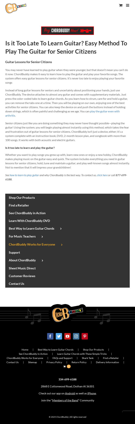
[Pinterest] (85, 336)
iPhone (91, 393)
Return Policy (79, 362)
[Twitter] (59, 336)
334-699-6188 (67, 379)
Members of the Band (65, 400)
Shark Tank (88, 358)
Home (25, 349)
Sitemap (32, 362)
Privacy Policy (54, 362)
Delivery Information (107, 362)
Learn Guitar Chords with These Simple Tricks (82, 353)
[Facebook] (50, 336)
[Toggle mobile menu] (128, 5)
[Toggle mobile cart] (121, 5)
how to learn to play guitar (24, 175)
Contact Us (13, 362)
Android (70, 393)
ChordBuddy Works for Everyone (25, 358)
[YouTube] (67, 336)
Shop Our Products (93, 349)
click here (102, 175)
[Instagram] (76, 336)
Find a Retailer (111, 358)
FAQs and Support (62, 358)
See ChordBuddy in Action (33, 353)
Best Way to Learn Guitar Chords (55, 349)
